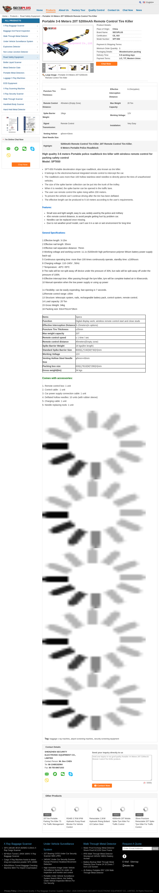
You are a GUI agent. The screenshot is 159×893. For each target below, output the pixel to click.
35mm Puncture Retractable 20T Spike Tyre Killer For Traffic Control (144, 822)
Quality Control (96, 10)
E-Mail (125, 861)
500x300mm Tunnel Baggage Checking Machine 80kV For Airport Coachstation (20, 866)
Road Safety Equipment (30, 16)
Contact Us (113, 10)
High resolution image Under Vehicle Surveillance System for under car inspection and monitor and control (59, 870)
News (139, 10)
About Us (64, 10)
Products (51, 10)
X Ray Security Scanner (13, 94)
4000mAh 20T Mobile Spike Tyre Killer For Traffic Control (121, 821)
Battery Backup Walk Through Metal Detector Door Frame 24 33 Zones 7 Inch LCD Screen (98, 864)
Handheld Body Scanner (13, 104)
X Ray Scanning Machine (14, 88)
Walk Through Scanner (13, 99)
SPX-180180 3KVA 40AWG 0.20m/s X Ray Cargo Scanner (20, 849)
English (150, 2)
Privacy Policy (10, 891)
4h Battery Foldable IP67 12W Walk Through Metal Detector (98, 871)
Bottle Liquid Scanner (12, 62)
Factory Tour (78, 10)
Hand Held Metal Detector (14, 109)
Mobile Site (128, 866)
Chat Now (128, 10)
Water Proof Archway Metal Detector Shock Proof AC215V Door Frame (98, 849)
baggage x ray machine (60, 739)
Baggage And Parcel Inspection (16, 31)
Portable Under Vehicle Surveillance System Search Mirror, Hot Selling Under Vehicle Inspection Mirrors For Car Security (59, 879)
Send (155, 848)
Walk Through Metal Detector (15, 36)
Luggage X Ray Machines (14, 78)
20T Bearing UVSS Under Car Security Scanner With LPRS (60, 855)
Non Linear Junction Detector (15, 52)
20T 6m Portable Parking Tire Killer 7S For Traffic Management (53, 821)
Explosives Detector (11, 47)
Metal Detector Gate (11, 68)
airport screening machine (82, 739)
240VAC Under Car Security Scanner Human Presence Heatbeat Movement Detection (60, 861)
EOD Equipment (10, 83)
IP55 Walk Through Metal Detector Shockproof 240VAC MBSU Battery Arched (98, 856)
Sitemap (134, 861)
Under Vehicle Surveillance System (18, 41)
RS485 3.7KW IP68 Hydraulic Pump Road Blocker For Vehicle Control (75, 822)
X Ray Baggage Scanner (13, 26)
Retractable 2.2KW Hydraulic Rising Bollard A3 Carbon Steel (99, 821)
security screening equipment (106, 739)
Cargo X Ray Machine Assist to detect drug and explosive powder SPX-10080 (20, 861)
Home (40, 10)
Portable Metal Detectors (13, 73)
